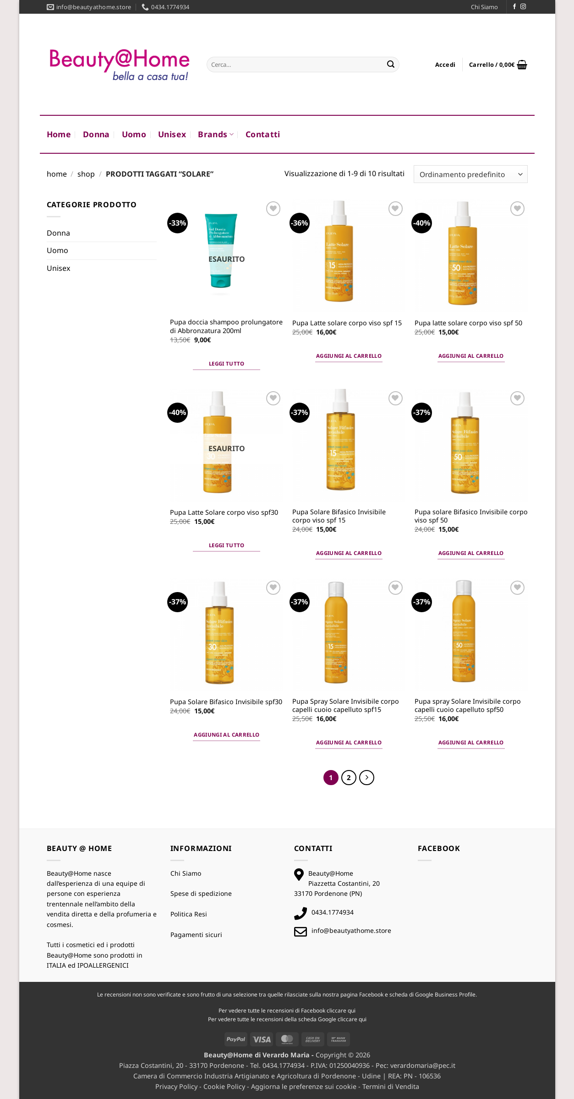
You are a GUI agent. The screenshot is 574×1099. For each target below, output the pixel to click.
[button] (445, 64)
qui (351, 1010)
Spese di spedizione (201, 893)
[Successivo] (367, 778)
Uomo (134, 134)
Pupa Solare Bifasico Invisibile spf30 (226, 702)
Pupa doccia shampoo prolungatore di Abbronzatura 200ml (226, 326)
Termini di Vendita (390, 1086)
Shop (86, 174)
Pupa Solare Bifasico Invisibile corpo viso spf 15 (339, 516)
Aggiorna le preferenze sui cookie (303, 1086)
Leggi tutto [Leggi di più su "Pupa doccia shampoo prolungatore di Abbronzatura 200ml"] (227, 363)
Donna (96, 134)
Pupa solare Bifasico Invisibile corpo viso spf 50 (471, 516)
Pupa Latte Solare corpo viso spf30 (224, 512)
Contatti (263, 134)
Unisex (172, 134)
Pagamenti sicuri (196, 934)
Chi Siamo (484, 7)
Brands (216, 134)
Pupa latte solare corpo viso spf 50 (468, 323)
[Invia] (391, 64)
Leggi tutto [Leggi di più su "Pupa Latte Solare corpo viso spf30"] (227, 545)
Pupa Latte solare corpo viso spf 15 (347, 323)
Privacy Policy (176, 1086)
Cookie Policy (224, 1086)
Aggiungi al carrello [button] (349, 355)
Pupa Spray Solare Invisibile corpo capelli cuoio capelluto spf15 (345, 705)
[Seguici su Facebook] (514, 7)
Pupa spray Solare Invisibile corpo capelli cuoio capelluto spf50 (468, 705)
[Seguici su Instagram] (523, 7)
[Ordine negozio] (470, 174)
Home (59, 134)
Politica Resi (188, 914)
